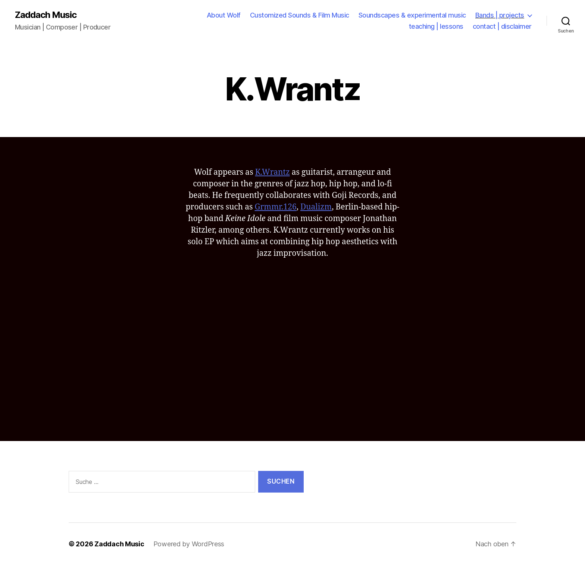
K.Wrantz (272, 172)
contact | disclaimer (502, 26)
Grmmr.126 (275, 207)
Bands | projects (499, 15)
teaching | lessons (436, 26)
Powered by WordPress (189, 544)
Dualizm (316, 207)
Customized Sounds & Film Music (299, 15)
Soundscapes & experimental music (412, 15)
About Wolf (224, 15)
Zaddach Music (45, 14)
